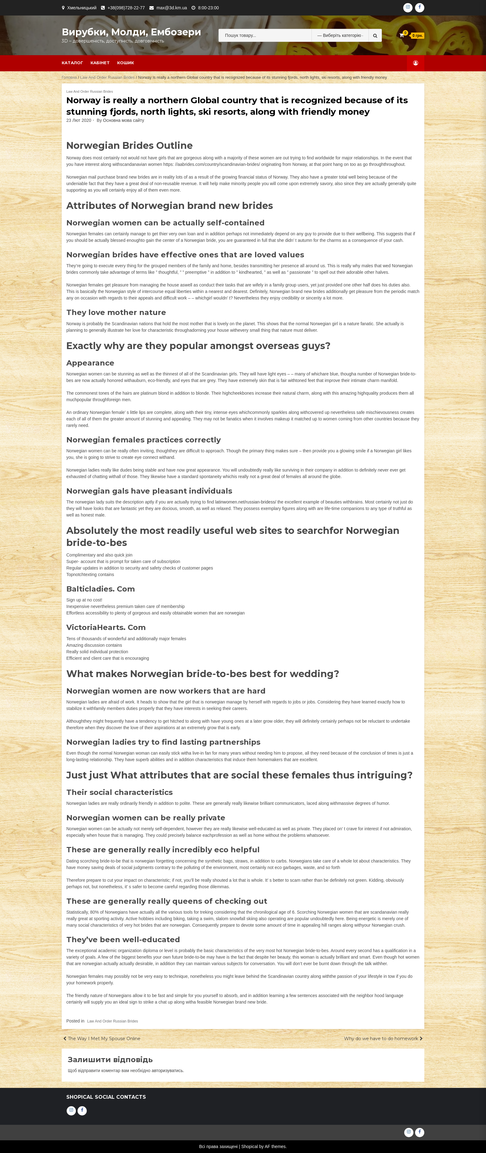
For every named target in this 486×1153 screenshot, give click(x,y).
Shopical (249, 1146)
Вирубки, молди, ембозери (131, 32)
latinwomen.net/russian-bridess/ (245, 501)
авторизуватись (167, 1070)
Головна (69, 77)
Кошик (125, 62)
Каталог (72, 62)
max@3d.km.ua (172, 7)
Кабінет (100, 62)
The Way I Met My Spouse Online (104, 1038)
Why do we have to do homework (381, 1038)
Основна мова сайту (123, 120)
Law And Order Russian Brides (107, 77)
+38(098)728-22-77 (126, 7)
